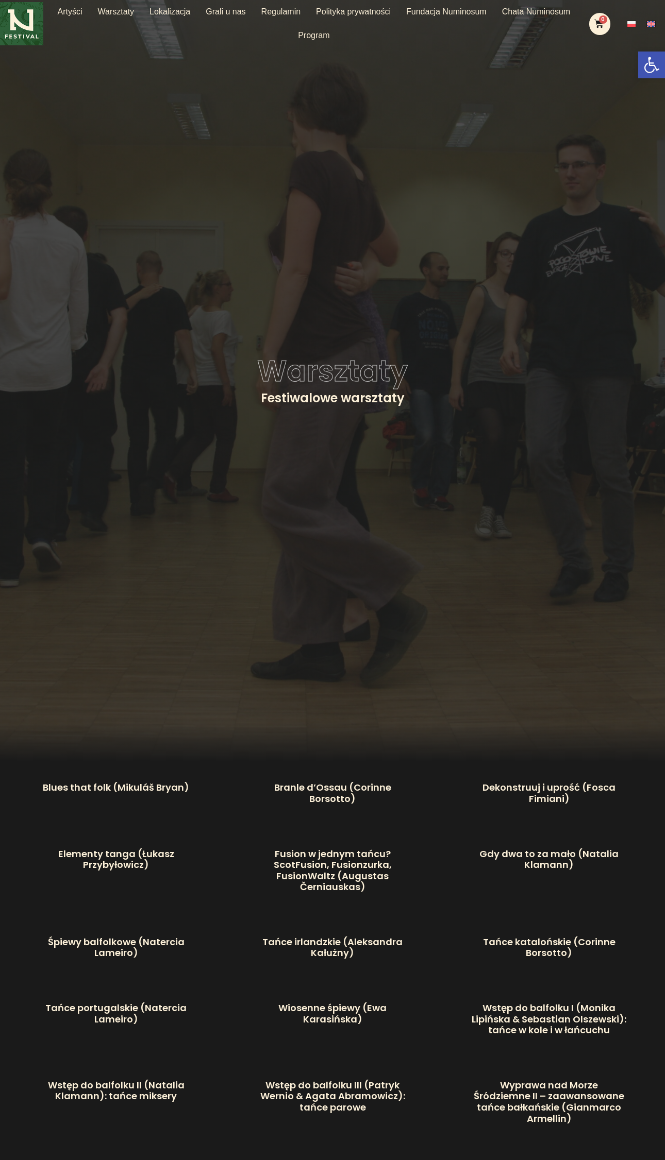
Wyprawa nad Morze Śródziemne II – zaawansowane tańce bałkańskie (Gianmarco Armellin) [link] (549, 1102)
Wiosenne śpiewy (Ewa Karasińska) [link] (332, 1013)
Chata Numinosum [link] (536, 11)
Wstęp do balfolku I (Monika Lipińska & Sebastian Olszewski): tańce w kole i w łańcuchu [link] (549, 1018)
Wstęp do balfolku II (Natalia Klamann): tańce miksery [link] (116, 1091)
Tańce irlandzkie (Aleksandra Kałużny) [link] (332, 947)
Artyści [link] (70, 11)
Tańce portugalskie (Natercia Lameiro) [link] (116, 1013)
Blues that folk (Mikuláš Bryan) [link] (116, 787)
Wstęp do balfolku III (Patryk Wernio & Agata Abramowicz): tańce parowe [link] (332, 1096)
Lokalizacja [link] (169, 11)
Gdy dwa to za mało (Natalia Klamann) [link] (549, 859)
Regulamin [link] (281, 11)
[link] (651, 65)
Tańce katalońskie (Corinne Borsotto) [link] (549, 947)
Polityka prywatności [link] (353, 11)
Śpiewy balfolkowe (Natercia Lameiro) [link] (116, 947)
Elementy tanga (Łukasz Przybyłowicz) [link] (116, 859)
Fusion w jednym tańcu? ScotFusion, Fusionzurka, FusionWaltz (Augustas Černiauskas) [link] (333, 870)
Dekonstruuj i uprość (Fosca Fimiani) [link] (549, 793)
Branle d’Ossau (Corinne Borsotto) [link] (332, 793)
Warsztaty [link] (116, 11)
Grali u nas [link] (225, 11)
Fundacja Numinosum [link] (446, 11)
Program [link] (313, 35)
